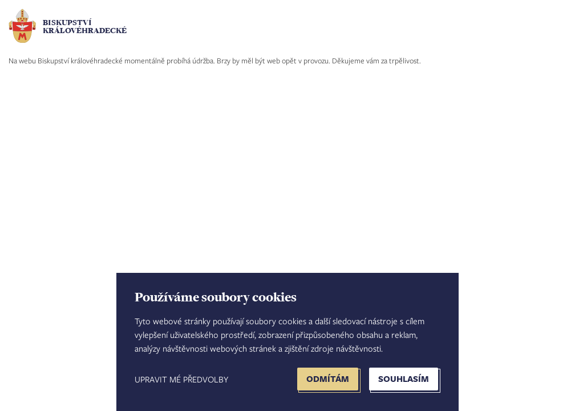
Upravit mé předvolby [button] (181, 379)
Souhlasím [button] (403, 379)
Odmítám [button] (327, 379)
